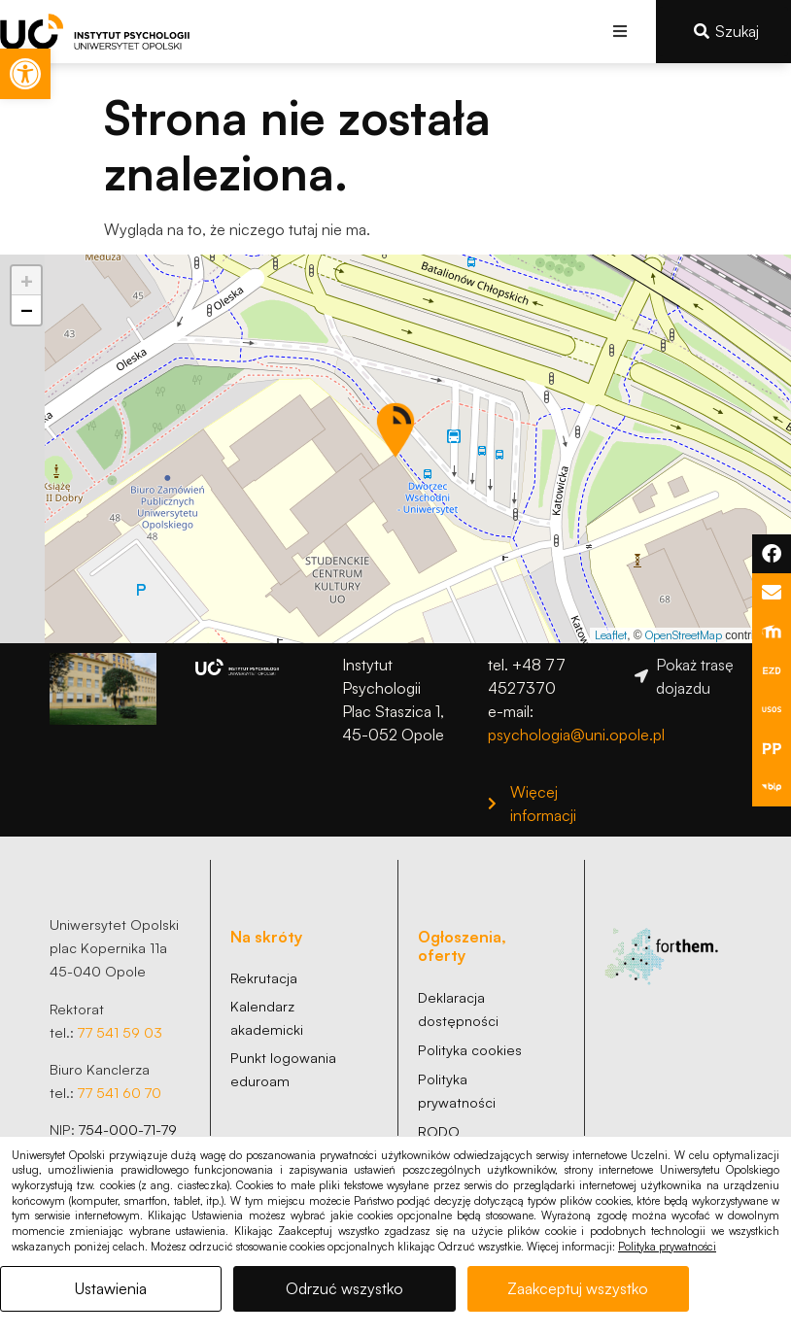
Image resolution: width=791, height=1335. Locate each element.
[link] (25, 74)
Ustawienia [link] (111, 1288)
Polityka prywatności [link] (667, 1246)
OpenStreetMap (683, 635)
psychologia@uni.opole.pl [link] (576, 734)
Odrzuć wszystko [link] (344, 1288)
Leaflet (611, 635)
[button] (619, 32)
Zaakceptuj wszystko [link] (577, 1288)
